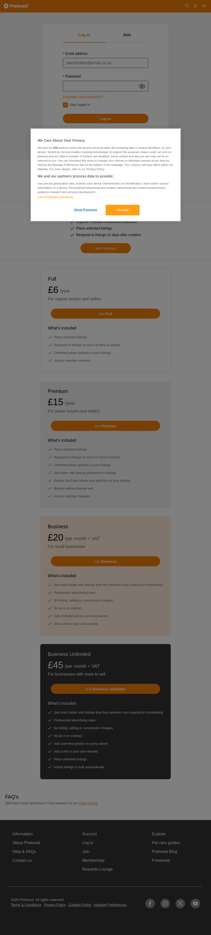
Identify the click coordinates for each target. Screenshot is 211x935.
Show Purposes (85, 209)
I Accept (122, 209)
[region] (105, 175)
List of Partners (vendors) (55, 197)
